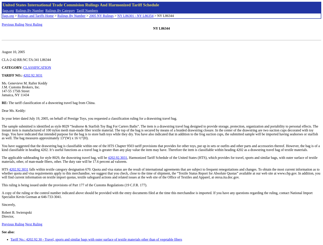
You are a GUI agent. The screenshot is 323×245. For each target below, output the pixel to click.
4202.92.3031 (32, 75)
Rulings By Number (30, 10)
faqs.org (8, 10)
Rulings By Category (60, 10)
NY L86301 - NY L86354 (135, 16)
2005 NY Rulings (101, 16)
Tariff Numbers (87, 10)
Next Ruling (33, 24)
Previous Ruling (13, 24)
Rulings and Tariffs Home (36, 16)
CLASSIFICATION (37, 67)
